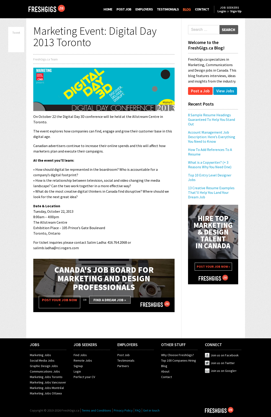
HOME (107, 9)
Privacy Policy (123, 410)
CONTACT (202, 9)
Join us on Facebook (222, 355)
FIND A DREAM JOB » (109, 300)
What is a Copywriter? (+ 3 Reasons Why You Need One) (209, 164)
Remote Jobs (83, 360)
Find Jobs (80, 355)
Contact (166, 377)
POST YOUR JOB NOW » (59, 302)
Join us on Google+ (221, 371)
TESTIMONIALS (168, 9)
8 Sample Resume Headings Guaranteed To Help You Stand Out (211, 119)
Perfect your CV (84, 377)
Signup (78, 366)
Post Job (123, 355)
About (165, 371)
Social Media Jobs (42, 360)
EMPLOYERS (144, 9)
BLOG (187, 9)
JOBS (34, 344)
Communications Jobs (45, 371)
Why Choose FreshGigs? (177, 355)
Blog (164, 366)
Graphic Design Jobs (44, 366)
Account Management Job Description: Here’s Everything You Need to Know (211, 137)
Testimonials (125, 360)
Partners (123, 366)
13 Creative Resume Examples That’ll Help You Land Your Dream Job (211, 192)
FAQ (138, 410)
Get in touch (151, 410)
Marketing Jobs (40, 355)
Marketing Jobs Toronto (46, 377)
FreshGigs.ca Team (45, 59)
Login (77, 371)
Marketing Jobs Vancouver (48, 382)
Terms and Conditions (96, 410)
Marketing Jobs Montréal (47, 388)
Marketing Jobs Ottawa (46, 393)
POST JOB (123, 9)
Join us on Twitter (220, 363)
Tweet (16, 33)
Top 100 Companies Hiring (178, 360)
